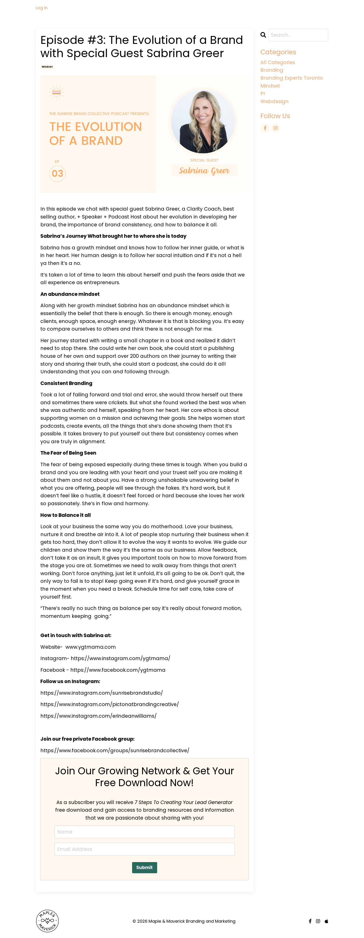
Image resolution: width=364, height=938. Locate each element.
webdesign (274, 101)
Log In (42, 8)
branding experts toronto (291, 78)
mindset (47, 66)
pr (262, 93)
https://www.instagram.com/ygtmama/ (120, 658)
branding (271, 70)
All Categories (277, 62)
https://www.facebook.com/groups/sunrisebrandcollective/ (114, 750)
